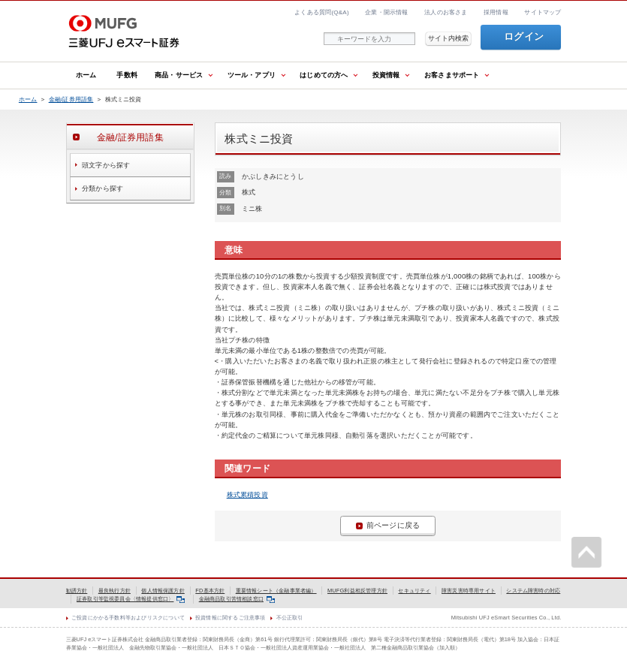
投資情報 (386, 75)
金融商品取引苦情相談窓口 (237, 598)
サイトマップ (542, 12)
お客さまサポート (452, 75)
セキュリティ (414, 590)
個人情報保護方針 (163, 590)
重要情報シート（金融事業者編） (276, 590)
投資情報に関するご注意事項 (230, 617)
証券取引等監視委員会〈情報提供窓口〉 (131, 598)
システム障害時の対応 (533, 590)
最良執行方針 (114, 590)
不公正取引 (289, 617)
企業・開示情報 (386, 12)
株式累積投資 (247, 494)
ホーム (86, 75)
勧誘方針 (77, 590)
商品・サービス (179, 75)
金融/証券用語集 (71, 99)
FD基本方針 (210, 590)
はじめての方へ (324, 75)
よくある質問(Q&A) (321, 12)
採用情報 (496, 12)
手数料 (126, 75)
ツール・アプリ (252, 75)
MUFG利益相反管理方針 (357, 590)
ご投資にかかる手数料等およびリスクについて (128, 617)
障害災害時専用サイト (469, 590)
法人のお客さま (445, 12)
